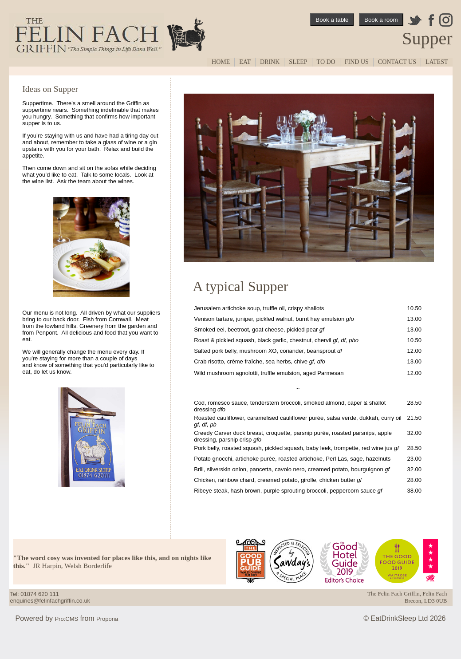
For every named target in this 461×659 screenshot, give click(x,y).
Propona (107, 619)
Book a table (331, 19)
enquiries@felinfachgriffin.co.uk (50, 600)
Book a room (381, 19)
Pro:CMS (66, 619)
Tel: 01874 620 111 (34, 594)
